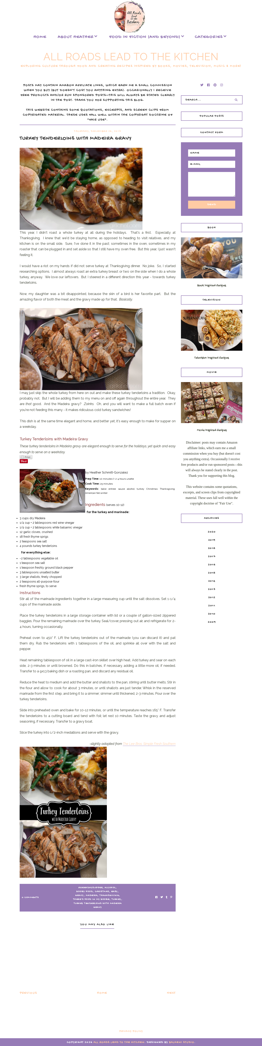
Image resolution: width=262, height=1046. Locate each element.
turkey (116, 899)
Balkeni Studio (181, 1042)
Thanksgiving (109, 895)
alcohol (110, 887)
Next (171, 993)
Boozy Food (84, 891)
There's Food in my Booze (91, 899)
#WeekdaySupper (90, 887)
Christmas (102, 891)
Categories (209, 37)
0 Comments (30, 897)
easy (114, 891)
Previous (28, 993)
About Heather (76, 37)
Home (39, 37)
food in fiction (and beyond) (144, 37)
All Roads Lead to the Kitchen (131, 57)
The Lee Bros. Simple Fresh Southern (149, 744)
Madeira (92, 895)
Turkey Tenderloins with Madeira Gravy (98, 905)
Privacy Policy (131, 1031)
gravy (79, 895)
